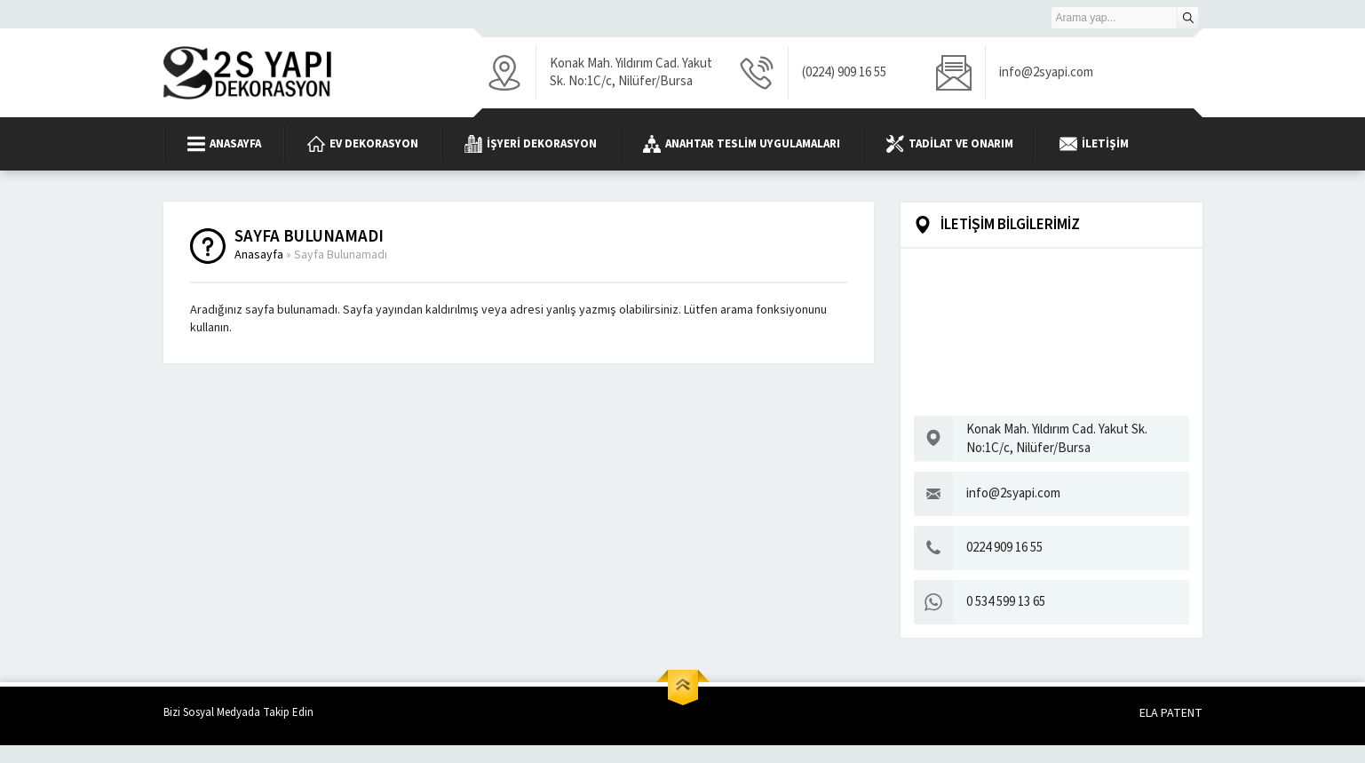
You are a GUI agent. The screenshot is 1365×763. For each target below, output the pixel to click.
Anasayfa (258, 255)
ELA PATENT (1170, 713)
